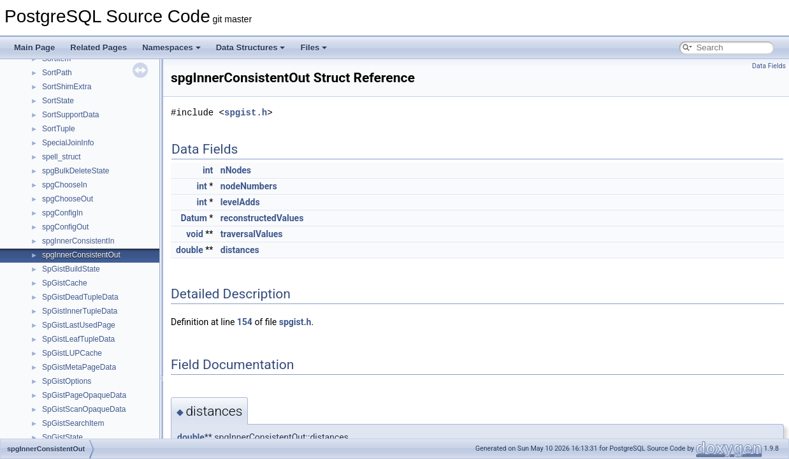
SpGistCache (64, 283)
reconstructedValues (262, 218)
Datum (194, 218)
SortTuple (58, 128)
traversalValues (252, 234)
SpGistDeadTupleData (80, 297)
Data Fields (769, 66)
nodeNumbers (249, 186)
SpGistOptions (66, 381)
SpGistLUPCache (72, 353)
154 (244, 322)
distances (240, 250)
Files (313, 47)
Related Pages (98, 47)
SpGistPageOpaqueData (84, 395)
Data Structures (251, 47)
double (189, 250)
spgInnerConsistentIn (78, 241)
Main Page (34, 47)
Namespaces (171, 47)
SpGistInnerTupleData (79, 311)
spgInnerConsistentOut (81, 255)
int (208, 170)
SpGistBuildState (71, 269)
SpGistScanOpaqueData (84, 409)
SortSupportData (70, 114)
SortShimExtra (66, 86)
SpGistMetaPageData (79, 367)
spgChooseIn (64, 184)
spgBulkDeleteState (75, 170)
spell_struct (61, 156)
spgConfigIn (62, 212)
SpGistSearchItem (73, 423)
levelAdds (240, 202)
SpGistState (62, 437)
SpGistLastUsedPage (78, 325)
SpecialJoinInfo (68, 142)
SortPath (57, 72)
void (194, 234)
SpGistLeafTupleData (78, 339)
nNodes (236, 170)
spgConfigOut (65, 226)
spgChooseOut (67, 198)
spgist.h (245, 112)
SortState (58, 100)
